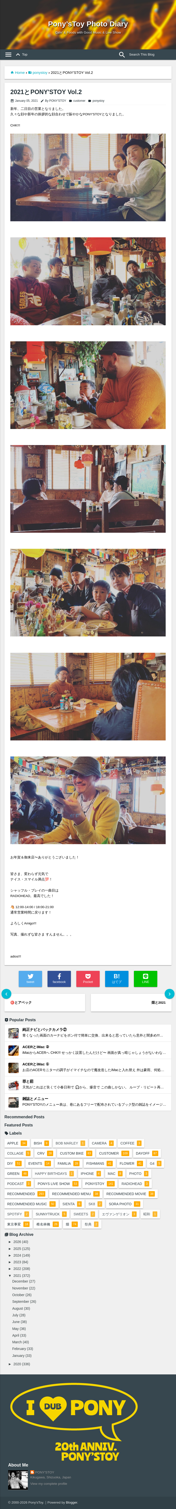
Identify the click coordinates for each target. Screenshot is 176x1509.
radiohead (135, 1183)
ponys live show (58, 1183)
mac (115, 1173)
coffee (130, 1143)
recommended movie (130, 1194)
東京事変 (18, 1224)
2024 (17, 1255)
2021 (17, 1276)
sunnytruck (51, 1214)
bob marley (70, 1143)
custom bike (76, 1153)
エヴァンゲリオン (119, 1214)
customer (77, 100)
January (18, 1356)
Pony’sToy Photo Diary (88, 24)
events (39, 1163)
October (18, 1295)
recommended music (31, 1204)
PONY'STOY (44, 1472)
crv (45, 1153)
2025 (17, 1249)
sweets (84, 1214)
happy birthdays (54, 1173)
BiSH (41, 1143)
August (17, 1308)
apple (17, 1143)
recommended (26, 1194)
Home (20, 72)
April (15, 1335)
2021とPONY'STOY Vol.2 (46, 92)
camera (103, 1143)
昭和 (150, 1214)
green (17, 1173)
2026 (17, 1242)
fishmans (99, 1163)
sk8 (95, 1204)
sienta (72, 1204)
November (20, 1288)
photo (138, 1173)
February (19, 1349)
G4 (155, 1163)
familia (69, 1163)
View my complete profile (48, 1484)
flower (131, 1163)
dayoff (147, 1153)
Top (20, 55)
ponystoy (40, 72)
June (16, 1322)
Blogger (71, 1502)
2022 (17, 1269)
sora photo (124, 1204)
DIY (14, 1163)
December (20, 1281)
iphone (91, 1173)
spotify (18, 1214)
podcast (19, 1183)
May (15, 1329)
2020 (17, 1364)
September (20, 1302)
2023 (17, 1262)
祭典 (92, 1224)
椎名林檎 (47, 1224)
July (15, 1315)
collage (19, 1153)
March (17, 1342)
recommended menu (75, 1194)
